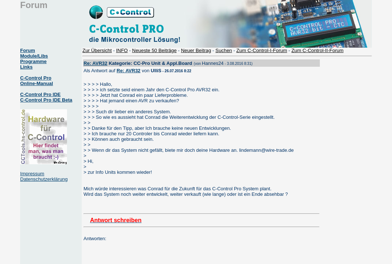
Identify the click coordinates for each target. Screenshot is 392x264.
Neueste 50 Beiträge (154, 50)
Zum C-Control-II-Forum (317, 50)
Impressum (32, 173)
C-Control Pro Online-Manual (36, 80)
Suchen (223, 50)
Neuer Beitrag (196, 50)
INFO (122, 50)
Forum (27, 50)
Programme (33, 61)
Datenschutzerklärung (44, 179)
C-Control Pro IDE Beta (46, 100)
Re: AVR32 (95, 63)
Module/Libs (34, 56)
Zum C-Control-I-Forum (261, 50)
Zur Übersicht (97, 50)
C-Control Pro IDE (40, 94)
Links (26, 67)
